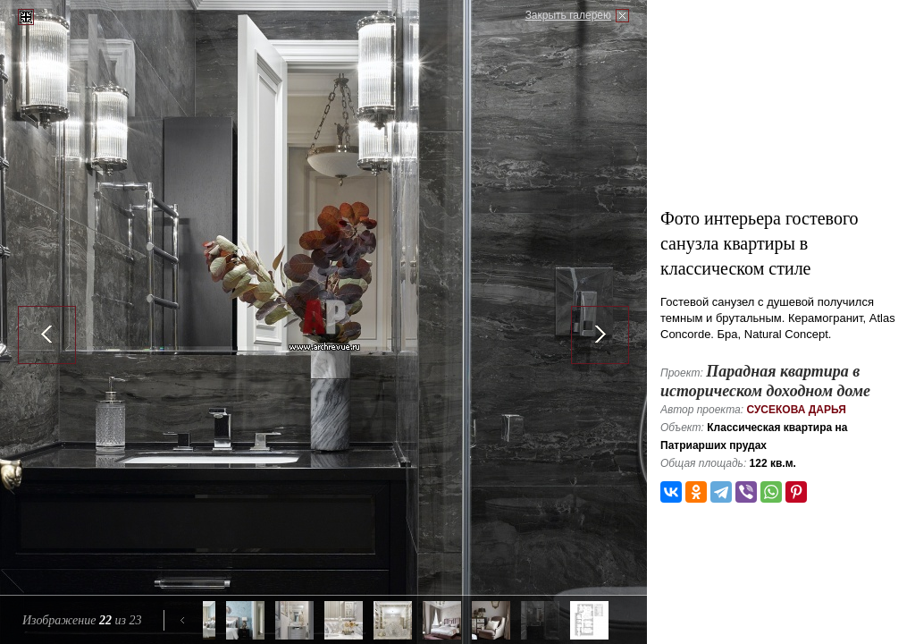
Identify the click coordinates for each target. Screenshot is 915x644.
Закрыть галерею (568, 15)
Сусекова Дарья (795, 409)
